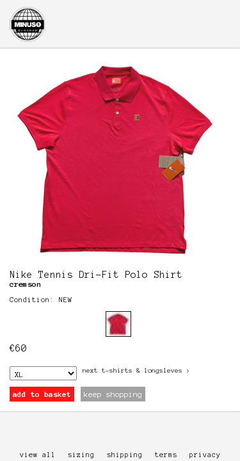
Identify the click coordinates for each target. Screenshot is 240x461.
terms (166, 454)
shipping (125, 454)
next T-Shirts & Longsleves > (136, 370)
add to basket (42, 394)
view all (38, 454)
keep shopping (113, 394)
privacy (205, 454)
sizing (81, 454)
